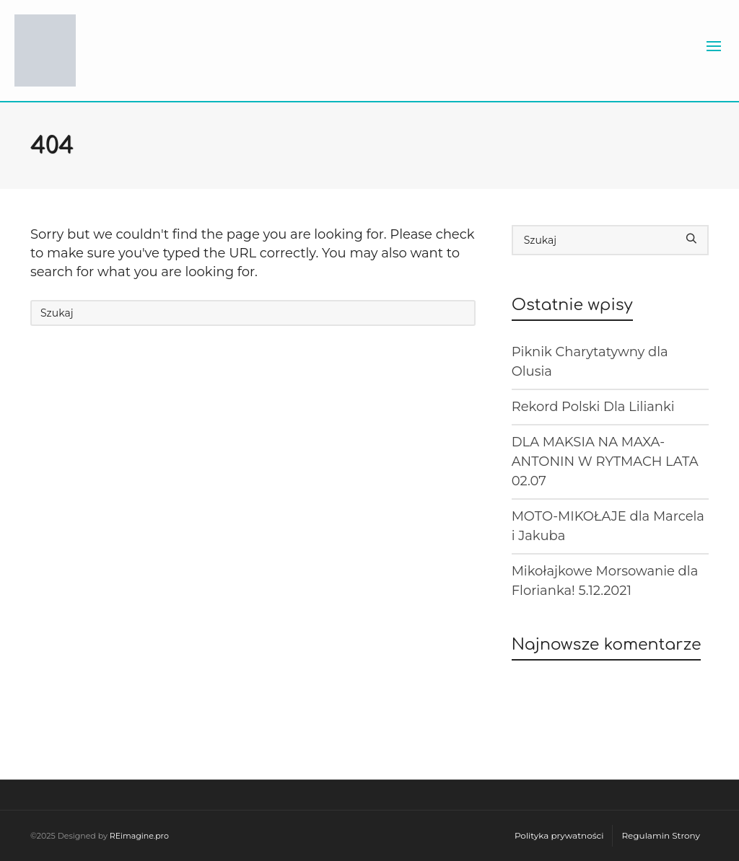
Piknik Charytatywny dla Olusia (590, 361)
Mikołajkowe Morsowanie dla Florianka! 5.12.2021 (605, 581)
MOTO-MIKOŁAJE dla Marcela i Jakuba (608, 526)
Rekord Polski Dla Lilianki (593, 407)
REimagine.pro (139, 836)
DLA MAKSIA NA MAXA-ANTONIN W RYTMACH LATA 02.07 (605, 461)
